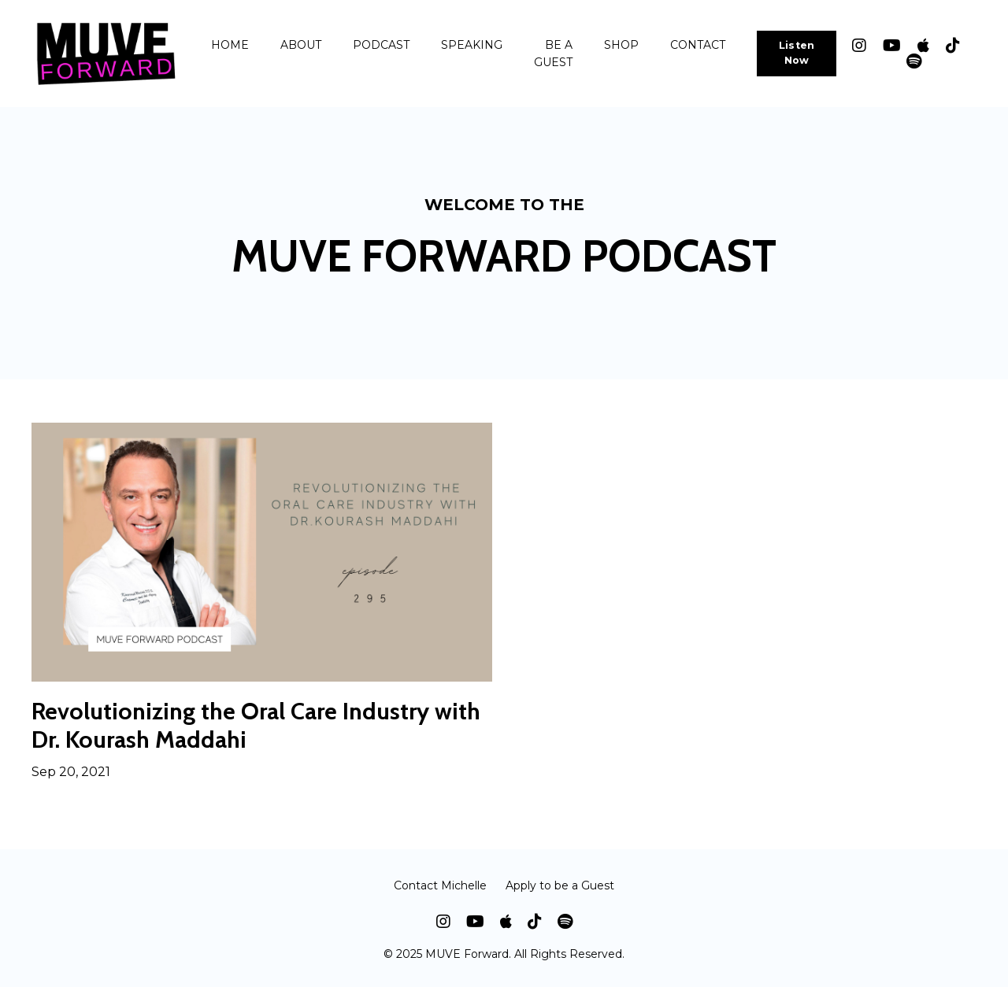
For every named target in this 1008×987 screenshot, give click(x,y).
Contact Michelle (440, 885)
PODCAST (381, 45)
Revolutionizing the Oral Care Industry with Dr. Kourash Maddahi (256, 725)
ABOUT (300, 45)
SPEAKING (471, 45)
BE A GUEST (553, 53)
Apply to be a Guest (560, 885)
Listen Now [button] (797, 52)
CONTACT (697, 45)
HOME (230, 45)
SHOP (621, 45)
